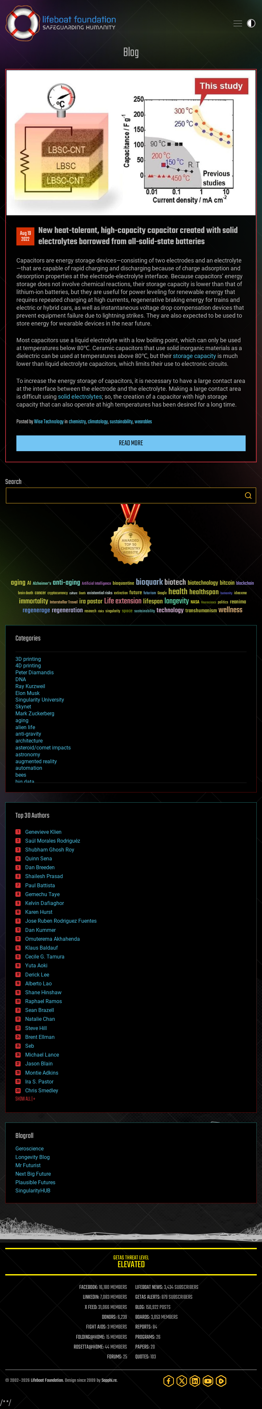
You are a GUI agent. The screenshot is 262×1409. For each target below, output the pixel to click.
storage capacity (194, 355)
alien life (25, 727)
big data (24, 782)
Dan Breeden (40, 867)
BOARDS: (142, 1317)
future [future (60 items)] (135, 593)
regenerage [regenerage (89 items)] (36, 610)
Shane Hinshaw (43, 992)
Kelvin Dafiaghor (44, 903)
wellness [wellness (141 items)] (230, 610)
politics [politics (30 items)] (223, 602)
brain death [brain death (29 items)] (25, 593)
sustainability (121, 422)
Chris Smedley (41, 1090)
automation (28, 768)
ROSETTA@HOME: (89, 1347)
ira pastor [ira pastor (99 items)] (91, 601)
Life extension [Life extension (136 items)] (122, 601)
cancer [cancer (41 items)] (40, 593)
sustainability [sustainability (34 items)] (144, 611)
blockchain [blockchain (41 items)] (245, 583)
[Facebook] (168, 1381)
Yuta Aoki (36, 965)
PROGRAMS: (145, 1337)
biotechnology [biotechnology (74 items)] (203, 583)
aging (21, 720)
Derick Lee (37, 975)
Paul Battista (40, 885)
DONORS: (109, 1317)
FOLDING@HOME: (90, 1337)
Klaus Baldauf (41, 948)
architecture (29, 741)
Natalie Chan (40, 1019)
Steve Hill (36, 1028)
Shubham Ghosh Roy (49, 850)
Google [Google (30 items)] (162, 593)
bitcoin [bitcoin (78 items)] (227, 583)
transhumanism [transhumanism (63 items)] (201, 611)
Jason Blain (39, 1064)
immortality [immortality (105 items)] (33, 601)
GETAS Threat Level (131, 1263)
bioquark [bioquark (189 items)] (149, 582)
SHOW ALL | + (25, 1099)
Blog (131, 53)
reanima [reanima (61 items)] (238, 602)
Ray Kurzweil (30, 686)
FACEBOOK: (88, 1287)
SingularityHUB (32, 1191)
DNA (20, 679)
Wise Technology (49, 422)
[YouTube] (208, 1381)
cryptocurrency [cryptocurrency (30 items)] (57, 593)
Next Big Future (33, 1174)
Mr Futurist (28, 1165)
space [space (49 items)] (127, 611)
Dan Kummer (40, 930)
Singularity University (39, 700)
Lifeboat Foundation (47, 1380)
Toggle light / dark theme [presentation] (251, 23)
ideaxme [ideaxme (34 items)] (240, 593)
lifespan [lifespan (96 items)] (153, 601)
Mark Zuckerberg (34, 713)
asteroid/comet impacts (43, 748)
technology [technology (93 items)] (170, 611)
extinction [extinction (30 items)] (121, 593)
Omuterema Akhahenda (52, 939)
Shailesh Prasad (44, 876)
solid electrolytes (80, 396)
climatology (98, 422)
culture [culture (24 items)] (73, 593)
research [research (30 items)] (90, 611)
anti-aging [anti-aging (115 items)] (66, 583)
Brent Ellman (40, 1037)
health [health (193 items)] (178, 592)
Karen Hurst (38, 912)
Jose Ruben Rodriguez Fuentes (61, 921)
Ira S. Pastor (39, 1082)
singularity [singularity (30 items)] (112, 611)
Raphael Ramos (43, 1001)
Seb (29, 1046)
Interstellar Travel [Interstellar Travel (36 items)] (64, 602)
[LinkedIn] (195, 1381)
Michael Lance (42, 1055)
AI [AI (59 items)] (29, 583)
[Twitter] (182, 1381)
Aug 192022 (25, 236)
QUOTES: (142, 1357)
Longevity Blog (32, 1157)
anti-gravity (28, 734)
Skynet (23, 707)
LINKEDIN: (91, 1297)
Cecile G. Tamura (45, 957)
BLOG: (140, 1307)
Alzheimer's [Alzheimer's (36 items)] (42, 583)
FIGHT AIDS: (96, 1327)
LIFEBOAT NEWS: (149, 1287)
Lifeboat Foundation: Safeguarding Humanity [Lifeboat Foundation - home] (114, 23)
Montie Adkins (41, 1073)
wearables (143, 422)
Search (248, 495)
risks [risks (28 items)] (101, 611)
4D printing (28, 665)
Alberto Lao (38, 983)
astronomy (27, 754)
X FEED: (91, 1307)
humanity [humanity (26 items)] (226, 594)
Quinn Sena (38, 858)
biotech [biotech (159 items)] (175, 582)
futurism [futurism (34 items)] (149, 593)
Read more (131, 443)
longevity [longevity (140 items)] (176, 601)
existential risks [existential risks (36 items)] (99, 593)
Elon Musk (27, 693)
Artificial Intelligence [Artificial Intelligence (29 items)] (96, 584)
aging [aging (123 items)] (18, 583)
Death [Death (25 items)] (82, 593)
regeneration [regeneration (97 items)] (67, 610)
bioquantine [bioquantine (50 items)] (123, 583)
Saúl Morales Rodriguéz (52, 841)
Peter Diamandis (34, 672)
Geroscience (29, 1149)
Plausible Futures (35, 1182)
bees (20, 775)
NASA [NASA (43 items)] (195, 602)
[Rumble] (221, 1381)
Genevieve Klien (43, 832)
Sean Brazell (39, 1010)
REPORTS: (143, 1327)
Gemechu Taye (42, 894)
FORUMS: (114, 1357)
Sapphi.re (109, 1380)
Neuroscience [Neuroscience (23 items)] (208, 603)
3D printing (28, 659)
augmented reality (36, 761)
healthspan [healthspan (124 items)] (204, 592)
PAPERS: (142, 1347)
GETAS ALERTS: (147, 1297)
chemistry (77, 422)
